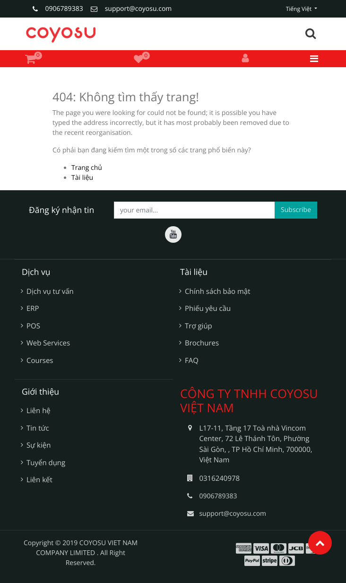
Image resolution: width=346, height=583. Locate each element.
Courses (39, 360)
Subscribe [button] (296, 209)
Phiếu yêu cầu (208, 308)
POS (33, 326)
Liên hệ (38, 410)
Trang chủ (86, 167)
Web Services (48, 343)
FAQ (192, 360)
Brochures (202, 343)
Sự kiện (38, 445)
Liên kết (39, 480)
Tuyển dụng (45, 463)
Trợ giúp (198, 326)
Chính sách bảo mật (218, 291)
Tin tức (37, 428)
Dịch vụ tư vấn (50, 291)
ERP (32, 308)
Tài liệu (82, 177)
